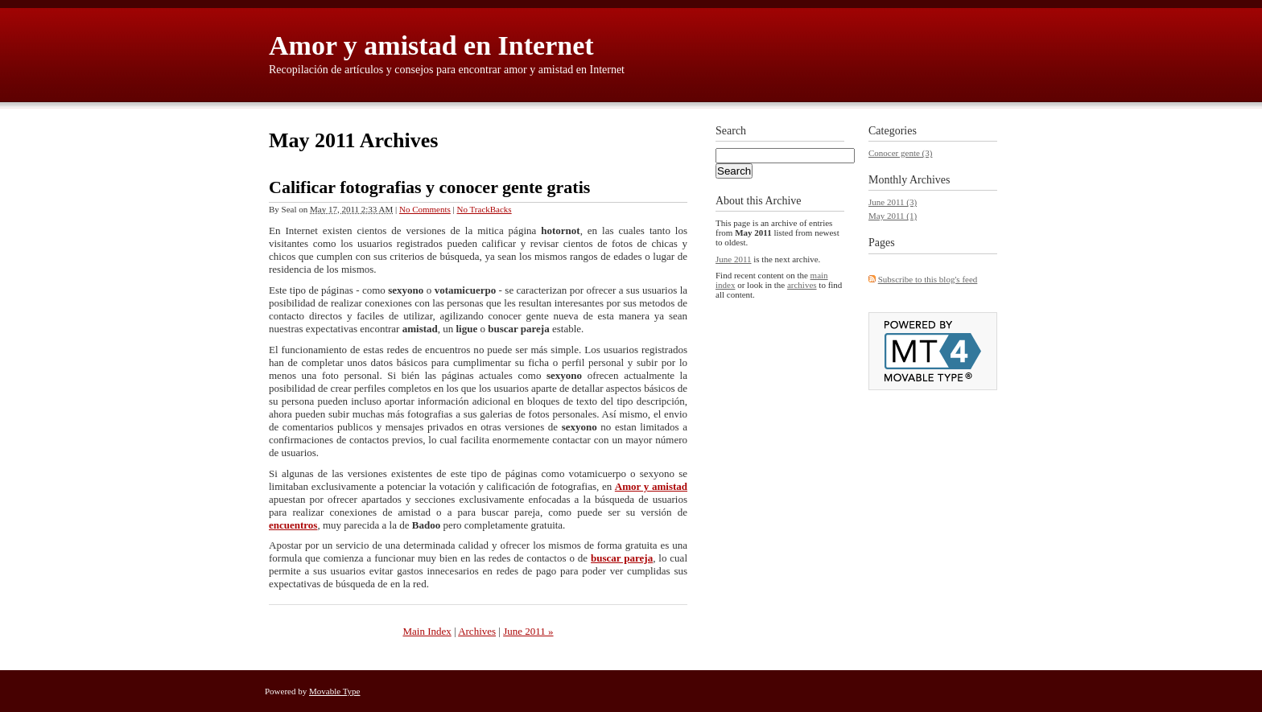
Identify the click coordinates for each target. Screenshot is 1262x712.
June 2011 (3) (892, 202)
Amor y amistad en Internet (431, 45)
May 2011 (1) (892, 215)
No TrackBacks (484, 209)
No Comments (425, 209)
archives (802, 285)
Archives (477, 631)
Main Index (426, 631)
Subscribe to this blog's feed (928, 279)
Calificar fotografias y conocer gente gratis (429, 187)
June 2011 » (528, 631)
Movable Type (335, 691)
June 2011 (734, 259)
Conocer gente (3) (900, 153)
